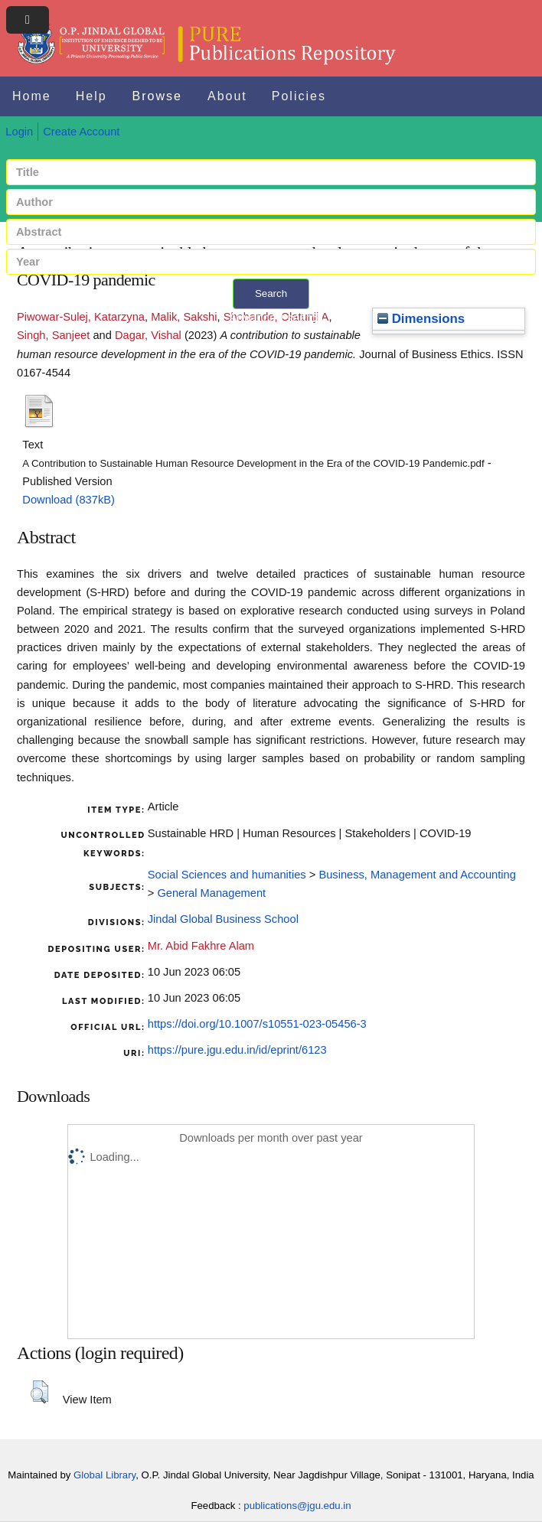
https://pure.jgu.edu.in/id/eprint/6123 (237, 1050)
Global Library (104, 1475)
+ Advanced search (271, 317)
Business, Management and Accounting (416, 875)
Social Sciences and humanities (227, 875)
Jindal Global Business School (223, 919)
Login (19, 131)
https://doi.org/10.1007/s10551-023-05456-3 (257, 1024)
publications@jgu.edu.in (297, 1505)
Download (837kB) (68, 500)
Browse (157, 96)
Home (31, 96)
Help (91, 96)
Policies (299, 96)
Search (271, 293)
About (227, 96)
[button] (39, 1391)
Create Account (81, 131)
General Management (211, 893)
